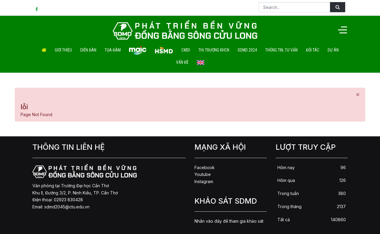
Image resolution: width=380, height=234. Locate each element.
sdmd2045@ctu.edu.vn (66, 206)
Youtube (202, 174)
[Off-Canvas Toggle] (342, 29)
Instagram (203, 181)
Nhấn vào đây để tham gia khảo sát (228, 221)
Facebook (204, 167)
